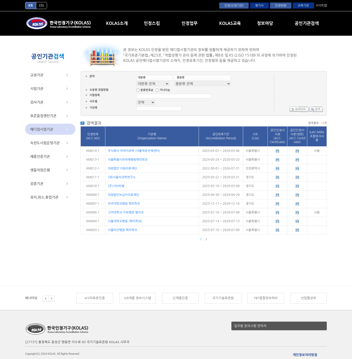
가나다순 (165, 90)
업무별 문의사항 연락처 (250, 326)
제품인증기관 (40, 156)
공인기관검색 (307, 23)
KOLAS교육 (230, 23)
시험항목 (95, 95)
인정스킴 (152, 23)
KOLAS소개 (117, 23)
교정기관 (36, 75)
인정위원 (280, 5)
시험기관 (36, 88)
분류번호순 (146, 90)
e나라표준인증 (95, 298)
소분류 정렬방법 (99, 90)
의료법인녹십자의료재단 (123, 194)
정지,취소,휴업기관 (44, 197)
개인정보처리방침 (305, 354)
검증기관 (36, 184)
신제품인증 (180, 298)
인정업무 (190, 23)
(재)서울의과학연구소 (122, 177)
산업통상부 (308, 298)
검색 (315, 109)
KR (30, 5)
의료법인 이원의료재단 (122, 168)
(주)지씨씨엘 (116, 186)
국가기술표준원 (223, 298)
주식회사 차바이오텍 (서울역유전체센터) (134, 150)
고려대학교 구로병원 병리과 (126, 212)
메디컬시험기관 (41, 129)
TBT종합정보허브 (266, 298)
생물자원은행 (40, 170)
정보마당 (265, 23)
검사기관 (36, 102)
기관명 (93, 107)
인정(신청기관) (233, 5)
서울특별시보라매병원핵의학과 (128, 159)
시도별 (93, 101)
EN (41, 5)
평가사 (259, 5)
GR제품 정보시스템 (137, 298)
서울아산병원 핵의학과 (122, 230)
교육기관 (303, 5)
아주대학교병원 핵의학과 (124, 203)
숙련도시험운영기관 (45, 143)
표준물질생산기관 (43, 116)
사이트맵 (321, 5)
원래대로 (298, 109)
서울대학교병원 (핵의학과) (125, 221)
